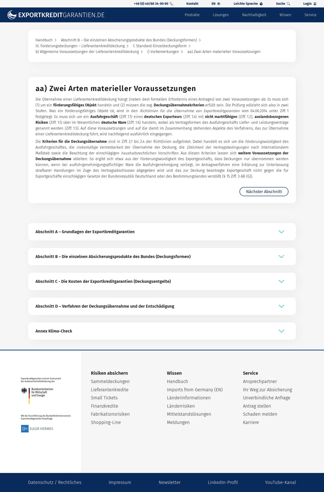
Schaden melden (260, 414)
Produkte (192, 15)
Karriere (251, 422)
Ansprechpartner (260, 381)
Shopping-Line (106, 422)
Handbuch (177, 381)
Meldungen (178, 422)
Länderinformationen (189, 398)
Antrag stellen (257, 406)
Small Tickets (104, 398)
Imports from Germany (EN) (195, 389)
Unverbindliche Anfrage (266, 398)
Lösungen (221, 15)
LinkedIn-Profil (223, 482)
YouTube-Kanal (280, 482)
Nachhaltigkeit (254, 15)
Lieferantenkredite (110, 389)
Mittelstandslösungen (189, 414)
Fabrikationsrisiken (110, 414)
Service (311, 15)
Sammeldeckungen (110, 381)
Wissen (285, 15)
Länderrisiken (181, 406)
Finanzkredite (104, 406)
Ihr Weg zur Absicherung (267, 389)
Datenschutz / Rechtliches (54, 482)
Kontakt (192, 4)
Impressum (120, 482)
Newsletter (170, 482)
